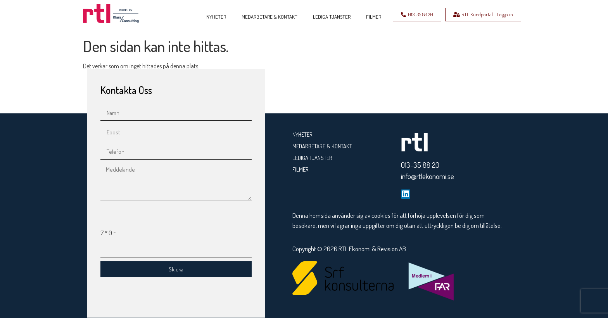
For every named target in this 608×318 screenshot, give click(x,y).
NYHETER (216, 17)
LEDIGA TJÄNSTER (332, 17)
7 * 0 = (108, 233)
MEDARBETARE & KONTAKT (269, 17)
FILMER (373, 17)
